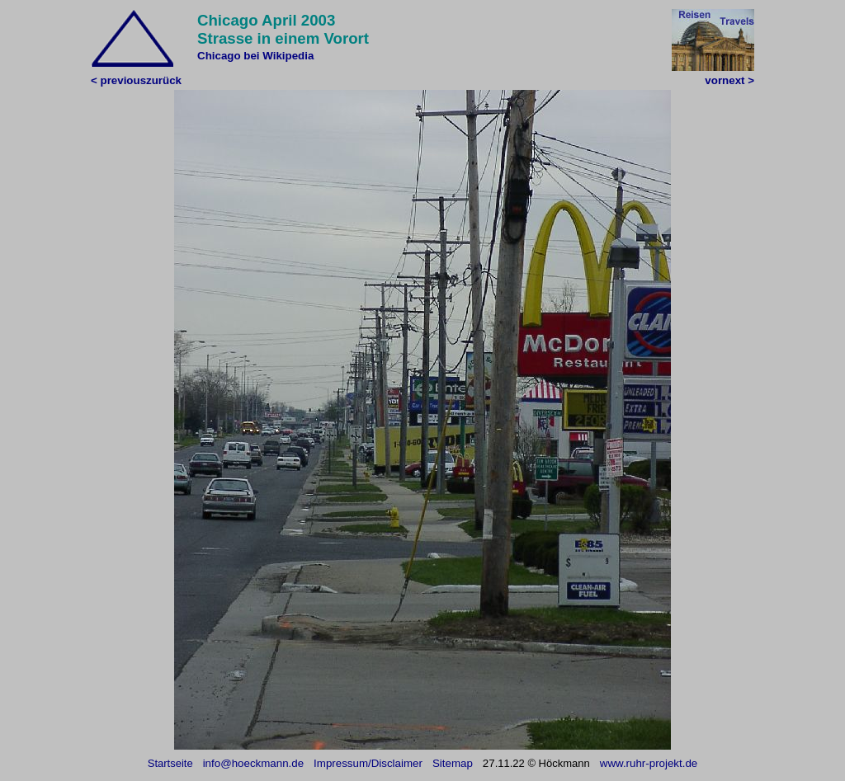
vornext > (729, 80)
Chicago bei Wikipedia (255, 55)
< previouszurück (136, 80)
